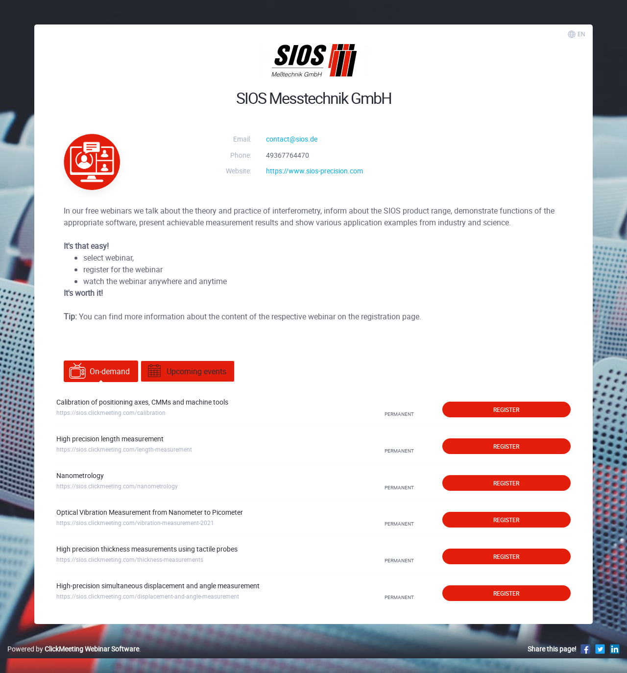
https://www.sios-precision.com (314, 170)
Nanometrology (80, 475)
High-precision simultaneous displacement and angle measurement (158, 585)
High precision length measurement (110, 438)
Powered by (73, 648)
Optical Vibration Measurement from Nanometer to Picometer (149, 512)
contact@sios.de (291, 139)
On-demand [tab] (99, 371)
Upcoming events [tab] (186, 371)
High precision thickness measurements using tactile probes (147, 548)
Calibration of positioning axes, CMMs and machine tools (142, 402)
